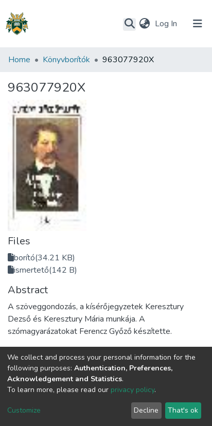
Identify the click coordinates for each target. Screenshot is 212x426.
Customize (24, 410)
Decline (146, 410)
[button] (144, 23)
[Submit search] (129, 24)
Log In (167, 23)
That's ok (183, 410)
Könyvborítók (66, 59)
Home (19, 59)
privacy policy (132, 390)
